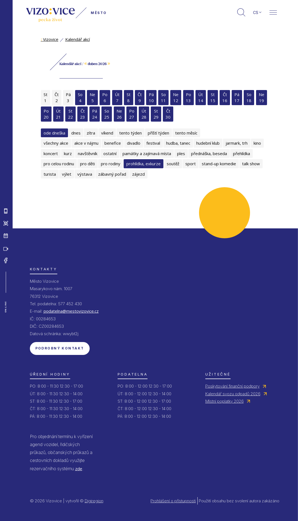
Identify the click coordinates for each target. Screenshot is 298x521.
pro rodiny (110, 163)
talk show (251, 163)
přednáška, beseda (209, 153)
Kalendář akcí (77, 39)
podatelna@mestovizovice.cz (71, 311)
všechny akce (56, 143)
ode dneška (54, 133)
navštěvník (87, 153)
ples (181, 153)
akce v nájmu (86, 143)
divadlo (133, 143)
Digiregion (94, 500)
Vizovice (49, 39)
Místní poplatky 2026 (224, 401)
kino (257, 143)
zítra (91, 133)
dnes (76, 133)
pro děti (87, 163)
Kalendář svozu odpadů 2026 (232, 393)
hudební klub (208, 143)
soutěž (173, 163)
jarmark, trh (237, 143)
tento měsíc (186, 133)
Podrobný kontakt (59, 348)
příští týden (158, 133)
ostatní (110, 153)
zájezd (138, 174)
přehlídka (241, 153)
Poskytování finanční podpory (232, 386)
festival (153, 143)
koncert (51, 153)
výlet (66, 174)
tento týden (130, 133)
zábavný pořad (112, 174)
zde (78, 468)
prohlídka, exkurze (143, 163)
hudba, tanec (178, 143)
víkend (107, 133)
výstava (84, 174)
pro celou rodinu (59, 163)
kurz (68, 153)
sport (190, 163)
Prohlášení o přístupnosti (173, 500)
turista (50, 174)
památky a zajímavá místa (147, 153)
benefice (112, 143)
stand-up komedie (219, 163)
